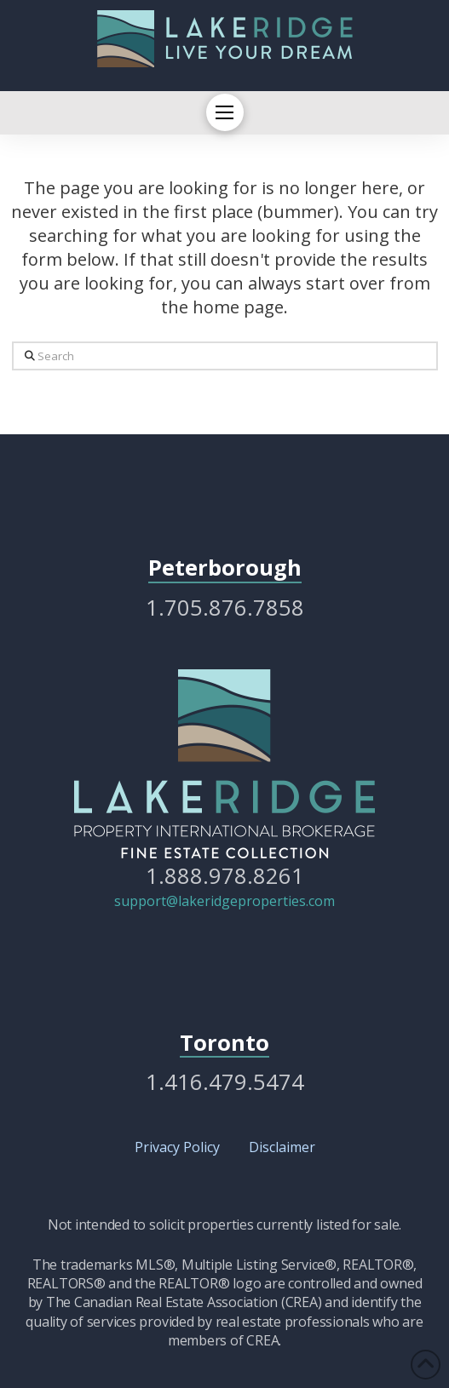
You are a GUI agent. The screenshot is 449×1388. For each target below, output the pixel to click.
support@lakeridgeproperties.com (224, 901)
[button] (225, 112)
